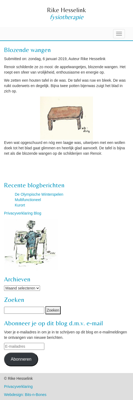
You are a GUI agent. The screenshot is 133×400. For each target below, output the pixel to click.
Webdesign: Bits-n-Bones (25, 394)
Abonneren (21, 359)
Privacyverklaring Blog (22, 213)
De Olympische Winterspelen (39, 194)
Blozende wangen (27, 49)
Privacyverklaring (18, 386)
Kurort (20, 205)
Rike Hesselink (66, 9)
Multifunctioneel (28, 200)
